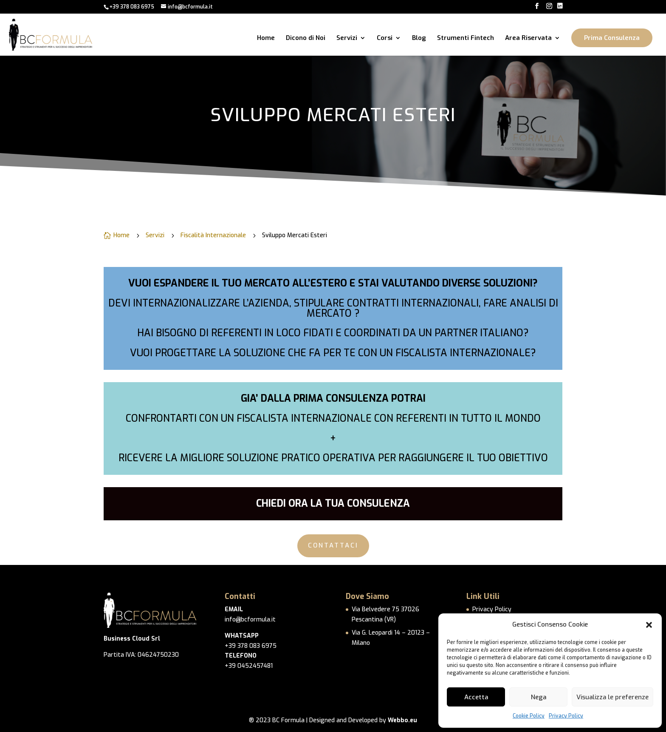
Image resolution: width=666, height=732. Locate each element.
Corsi (384, 38)
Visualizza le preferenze (612, 697)
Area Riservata (528, 38)
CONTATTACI (333, 545)
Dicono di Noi (305, 38)
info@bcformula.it (250, 620)
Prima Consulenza (612, 38)
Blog (419, 38)
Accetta (476, 697)
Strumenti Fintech (465, 38)
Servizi (346, 38)
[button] (649, 625)
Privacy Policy (566, 715)
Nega (538, 697)
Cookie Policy (529, 715)
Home (266, 38)
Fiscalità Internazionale (213, 236)
